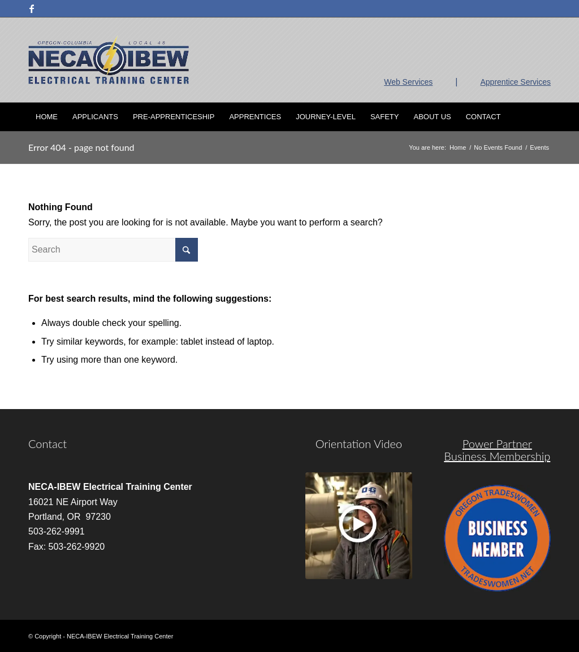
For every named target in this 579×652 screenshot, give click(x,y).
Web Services (408, 81)
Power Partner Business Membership (497, 450)
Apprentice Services (515, 81)
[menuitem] (46, 117)
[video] (358, 525)
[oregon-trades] (497, 538)
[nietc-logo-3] (108, 60)
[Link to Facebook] (31, 8)
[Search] (543, 117)
